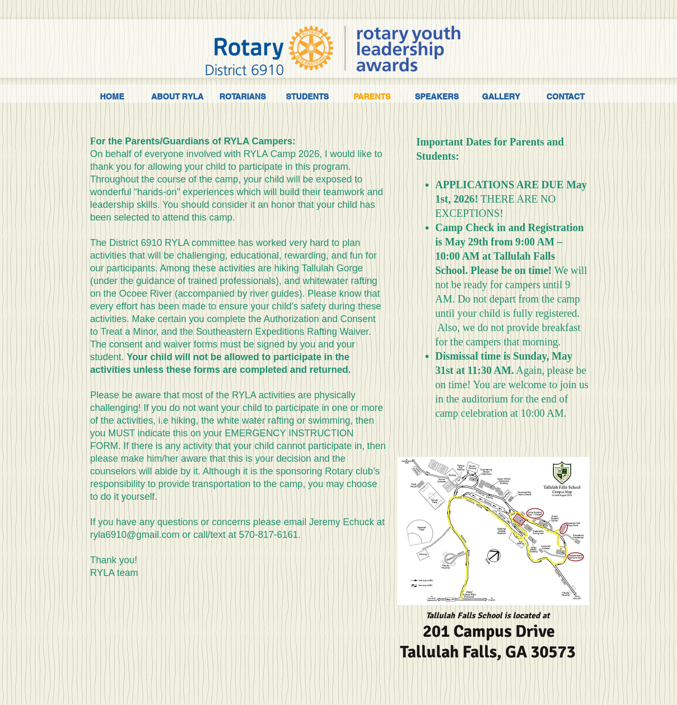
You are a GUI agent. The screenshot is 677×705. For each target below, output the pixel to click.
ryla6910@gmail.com (135, 534)
